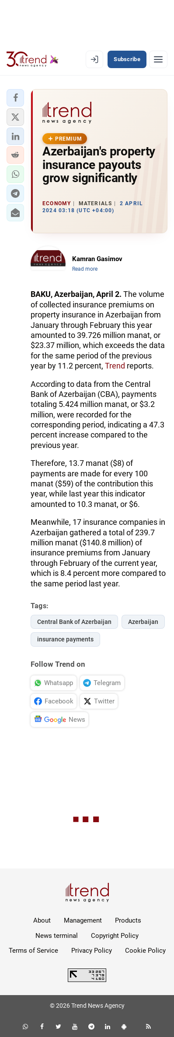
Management (83, 920)
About (42, 920)
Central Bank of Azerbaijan (74, 621)
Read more (84, 269)
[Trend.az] (33, 59)
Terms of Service (33, 950)
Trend (115, 365)
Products (128, 920)
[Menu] (158, 59)
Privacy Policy (91, 950)
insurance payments (65, 639)
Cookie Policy (145, 950)
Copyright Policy (115, 936)
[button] (15, 98)
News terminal (56, 936)
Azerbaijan (143, 621)
